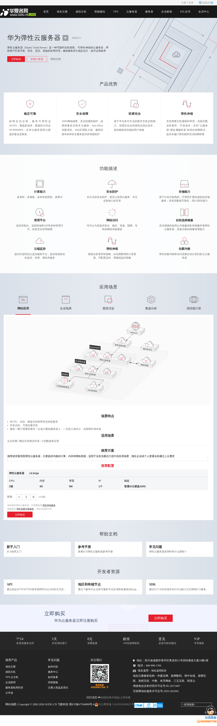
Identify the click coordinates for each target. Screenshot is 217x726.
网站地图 (10, 709)
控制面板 (53, 688)
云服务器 (131, 11)
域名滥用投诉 (158, 676)
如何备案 (53, 682)
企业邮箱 (166, 11)
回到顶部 (93, 703)
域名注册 (62, 11)
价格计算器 (37, 59)
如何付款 (53, 672)
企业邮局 (10, 688)
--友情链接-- (189, 709)
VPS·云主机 (11, 682)
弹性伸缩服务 (49, 505)
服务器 (149, 11)
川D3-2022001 (171, 696)
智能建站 (99, 11)
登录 (190, 2)
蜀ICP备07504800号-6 (82, 709)
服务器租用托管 (14, 693)
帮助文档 (56, 59)
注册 (183, 2)
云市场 (9, 698)
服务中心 (53, 677)
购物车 (206, 2)
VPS (115, 11)
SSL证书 (185, 11)
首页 (46, 11)
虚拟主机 (81, 11)
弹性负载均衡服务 (26, 509)
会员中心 (203, 11)
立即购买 (16, 59)
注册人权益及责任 (58, 693)
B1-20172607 (173, 691)
